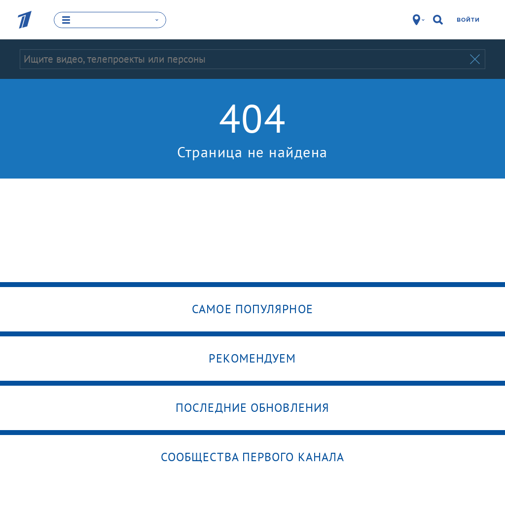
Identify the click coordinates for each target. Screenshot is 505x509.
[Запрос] (244, 59)
